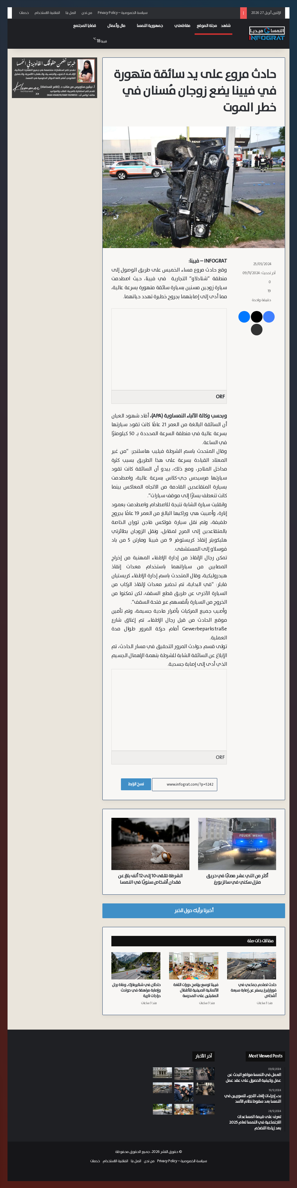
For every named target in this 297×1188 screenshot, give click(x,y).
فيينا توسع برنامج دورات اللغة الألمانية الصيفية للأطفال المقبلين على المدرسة (195, 990)
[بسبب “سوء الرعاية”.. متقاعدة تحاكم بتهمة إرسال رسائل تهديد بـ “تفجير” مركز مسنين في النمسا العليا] (162, 1072)
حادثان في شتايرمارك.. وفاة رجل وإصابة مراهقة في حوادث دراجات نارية (136, 990)
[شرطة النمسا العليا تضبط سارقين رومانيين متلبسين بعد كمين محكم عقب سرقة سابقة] (205, 1109)
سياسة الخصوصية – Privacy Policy (123, 13)
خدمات (24, 13)
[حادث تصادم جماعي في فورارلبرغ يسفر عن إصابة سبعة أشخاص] (251, 966)
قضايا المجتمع (84, 26)
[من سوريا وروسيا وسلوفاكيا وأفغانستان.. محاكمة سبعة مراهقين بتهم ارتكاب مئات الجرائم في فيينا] (205, 1088)
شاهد (225, 26)
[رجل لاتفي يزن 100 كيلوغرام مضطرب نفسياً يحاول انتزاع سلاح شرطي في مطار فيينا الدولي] (205, 1073)
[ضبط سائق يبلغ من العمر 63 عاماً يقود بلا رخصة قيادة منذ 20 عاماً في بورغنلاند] (183, 1092)
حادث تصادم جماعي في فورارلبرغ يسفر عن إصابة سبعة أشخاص (253, 990)
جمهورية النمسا (150, 26)
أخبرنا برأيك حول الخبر (193, 910)
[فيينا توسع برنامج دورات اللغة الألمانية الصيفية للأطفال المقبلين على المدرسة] (193, 966)
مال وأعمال (116, 26)
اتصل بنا (71, 13)
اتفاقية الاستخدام (47, 13)
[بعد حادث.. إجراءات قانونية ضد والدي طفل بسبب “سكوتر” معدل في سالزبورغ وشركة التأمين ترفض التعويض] (162, 1109)
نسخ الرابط (136, 784)
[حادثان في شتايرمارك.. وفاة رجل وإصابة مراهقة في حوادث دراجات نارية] (136, 966)
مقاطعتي (182, 26)
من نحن (87, 13)
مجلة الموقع (207, 26)
